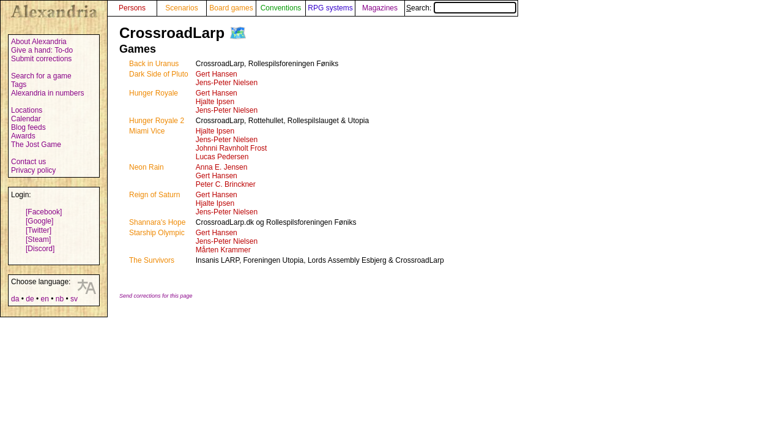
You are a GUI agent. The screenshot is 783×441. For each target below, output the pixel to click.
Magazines (380, 8)
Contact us (28, 161)
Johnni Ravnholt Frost (231, 148)
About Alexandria (39, 41)
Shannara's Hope (157, 222)
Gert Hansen (216, 74)
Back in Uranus (154, 63)
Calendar (26, 119)
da (15, 299)
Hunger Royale (153, 93)
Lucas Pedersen (222, 157)
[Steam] (38, 239)
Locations (26, 110)
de (30, 299)
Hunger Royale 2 (156, 120)
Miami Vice (147, 131)
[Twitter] (38, 230)
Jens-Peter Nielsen (227, 82)
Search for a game (41, 76)
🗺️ (238, 32)
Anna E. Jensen (222, 167)
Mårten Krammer (223, 250)
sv (74, 299)
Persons (132, 8)
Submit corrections (41, 59)
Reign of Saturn (154, 194)
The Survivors (151, 260)
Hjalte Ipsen (215, 101)
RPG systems (330, 8)
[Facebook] (44, 212)
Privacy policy (33, 170)
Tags (18, 84)
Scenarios (181, 8)
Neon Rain (146, 167)
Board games (231, 8)
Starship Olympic (157, 232)
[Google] (39, 221)
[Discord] (40, 248)
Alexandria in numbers (47, 93)
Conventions (281, 8)
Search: (461, 8)
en (44, 299)
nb (60, 299)
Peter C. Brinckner (226, 184)
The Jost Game (36, 144)
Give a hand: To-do (42, 50)
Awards (23, 136)
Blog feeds (28, 127)
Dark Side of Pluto (158, 74)
